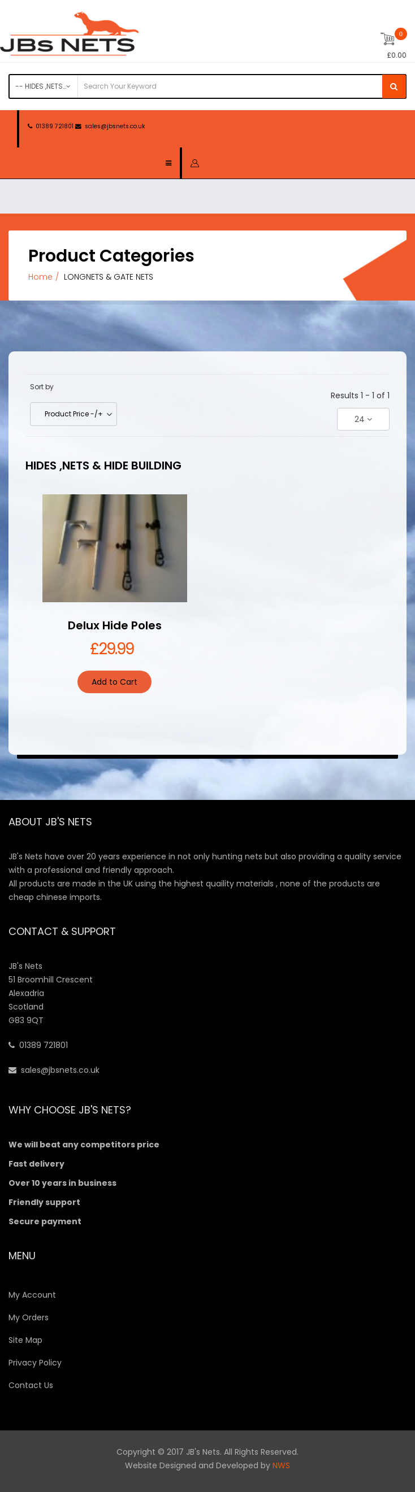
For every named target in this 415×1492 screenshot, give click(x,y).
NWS (281, 1465)
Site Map (25, 1340)
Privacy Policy (35, 1362)
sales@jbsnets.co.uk (115, 126)
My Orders (28, 1317)
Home (40, 276)
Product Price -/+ (74, 414)
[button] (195, 162)
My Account (32, 1294)
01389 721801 (55, 126)
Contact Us (30, 1385)
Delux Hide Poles (115, 625)
